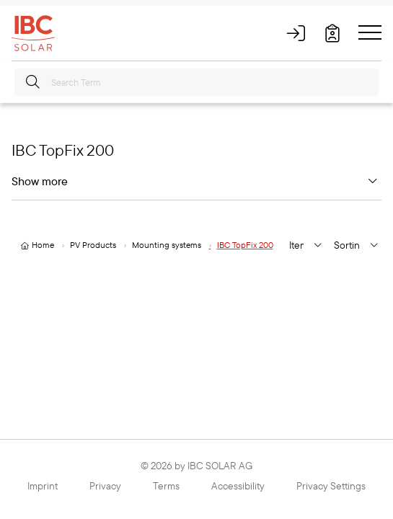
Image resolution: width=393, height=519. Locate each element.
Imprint (42, 485)
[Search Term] (196, 82)
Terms (166, 485)
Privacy (105, 485)
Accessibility (238, 485)
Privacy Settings (331, 485)
